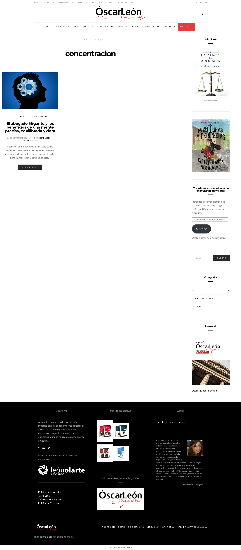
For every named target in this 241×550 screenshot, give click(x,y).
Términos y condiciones (50, 499)
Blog (59, 26)
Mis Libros (186, 26)
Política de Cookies (48, 503)
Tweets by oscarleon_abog (170, 421)
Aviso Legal (44, 495)
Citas (156, 26)
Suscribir (201, 229)
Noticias (97, 26)
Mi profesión (41, 2)
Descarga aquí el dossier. (205, 390)
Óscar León (44, 138)
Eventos (123, 26)
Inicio (49, 26)
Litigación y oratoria (90, 2)
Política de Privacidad (49, 491)
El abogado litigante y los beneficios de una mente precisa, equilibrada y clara (30, 127)
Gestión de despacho (63, 2)
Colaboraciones (78, 26)
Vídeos (146, 26)
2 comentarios (30, 141)
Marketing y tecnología (119, 2)
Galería (110, 26)
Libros (135, 26)
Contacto (168, 26)
